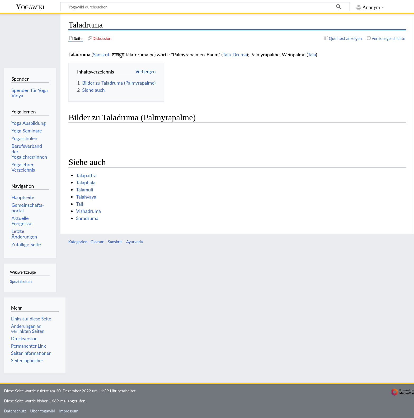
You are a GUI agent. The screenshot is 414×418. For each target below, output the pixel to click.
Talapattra (86, 175)
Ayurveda (134, 241)
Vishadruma (88, 211)
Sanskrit (101, 54)
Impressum (68, 410)
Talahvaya (86, 197)
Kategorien (77, 241)
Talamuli (84, 189)
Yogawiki (30, 7)
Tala (227, 54)
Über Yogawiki (42, 410)
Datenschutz (15, 410)
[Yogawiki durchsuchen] (205, 6)
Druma (240, 54)
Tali (79, 204)
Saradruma (87, 218)
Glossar (97, 241)
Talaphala (85, 182)
